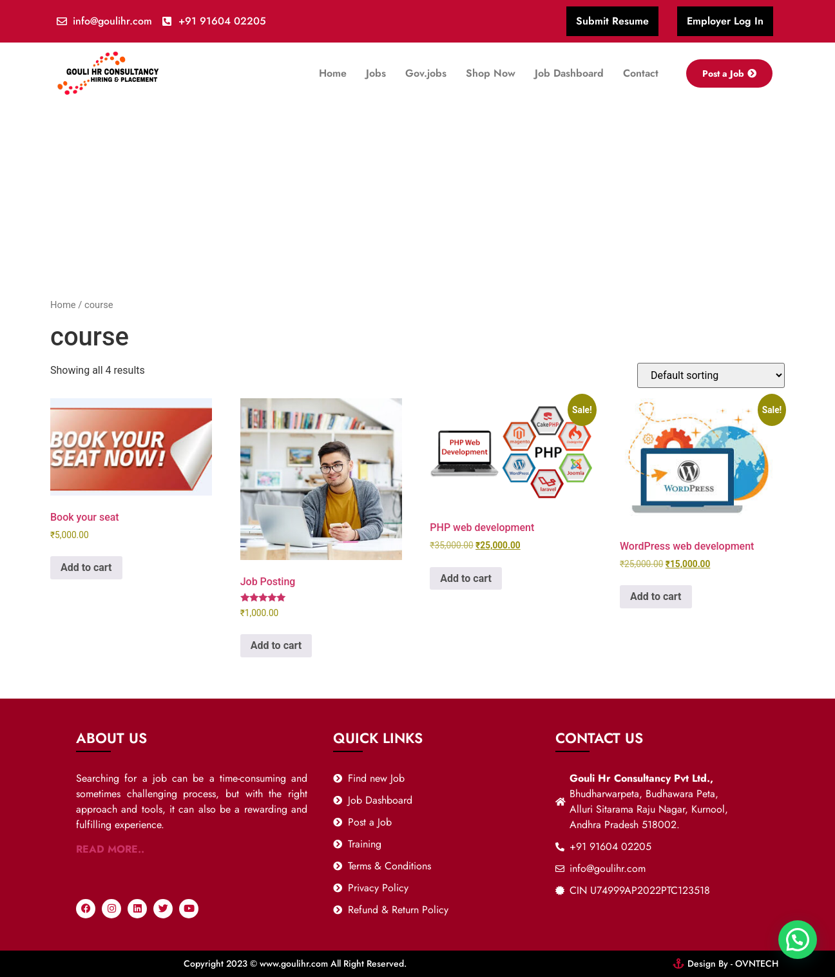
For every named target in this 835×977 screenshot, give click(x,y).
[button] (797, 939)
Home (333, 73)
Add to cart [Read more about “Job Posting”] (276, 645)
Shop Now (490, 73)
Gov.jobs (425, 73)
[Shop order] (711, 375)
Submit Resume (612, 21)
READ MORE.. (110, 849)
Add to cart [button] (86, 567)
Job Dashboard (569, 73)
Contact (640, 73)
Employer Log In (725, 21)
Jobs (376, 73)
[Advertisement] (417, 201)
